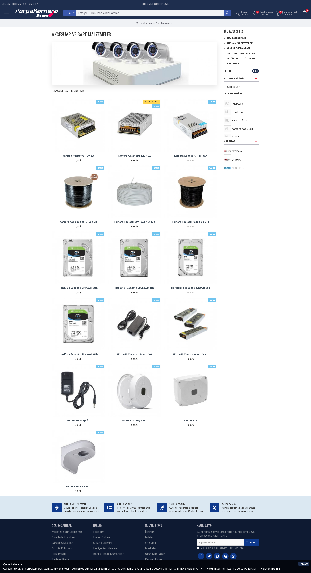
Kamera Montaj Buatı (134, 420)
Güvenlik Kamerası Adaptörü (134, 354)
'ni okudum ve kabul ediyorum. (220, 547)
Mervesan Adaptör (78, 420)
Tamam (303, 563)
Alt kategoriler (233, 93)
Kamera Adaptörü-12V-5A (78, 155)
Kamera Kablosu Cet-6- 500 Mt (78, 221)
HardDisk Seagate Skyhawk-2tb (78, 287)
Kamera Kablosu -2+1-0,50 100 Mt (134, 221)
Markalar (229, 141)
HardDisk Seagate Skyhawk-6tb (190, 287)
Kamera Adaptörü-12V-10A (134, 155)
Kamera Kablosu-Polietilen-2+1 (190, 221)
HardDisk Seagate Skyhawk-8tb (78, 354)
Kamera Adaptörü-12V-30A (190, 155)
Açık (256, 71)
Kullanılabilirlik (234, 78)
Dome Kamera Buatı (78, 486)
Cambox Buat (190, 420)
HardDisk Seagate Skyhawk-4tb (134, 287)
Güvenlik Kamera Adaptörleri (190, 354)
